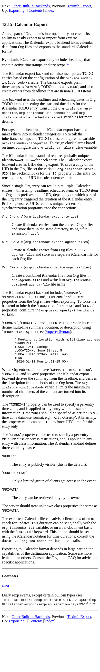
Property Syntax (57, 332)
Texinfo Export (79, 6)
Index (49, 10)
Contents (35, 10)
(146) (5, 591)
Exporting (16, 10)
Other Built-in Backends (31, 6)
